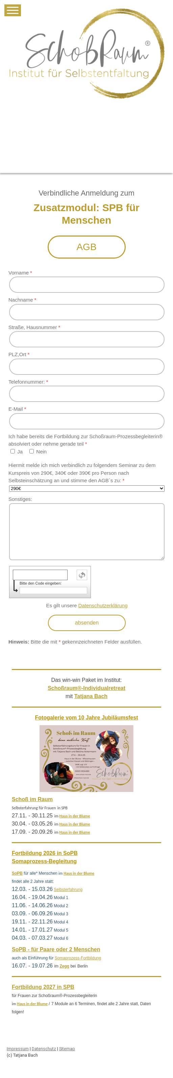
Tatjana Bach (90, 696)
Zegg (64, 966)
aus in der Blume (76, 816)
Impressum (18, 1048)
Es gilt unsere (87, 605)
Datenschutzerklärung (103, 605)
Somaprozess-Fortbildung (78, 958)
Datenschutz (44, 1048)
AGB (86, 247)
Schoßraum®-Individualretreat (86, 688)
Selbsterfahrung (68, 889)
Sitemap (67, 1048)
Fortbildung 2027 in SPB (43, 987)
